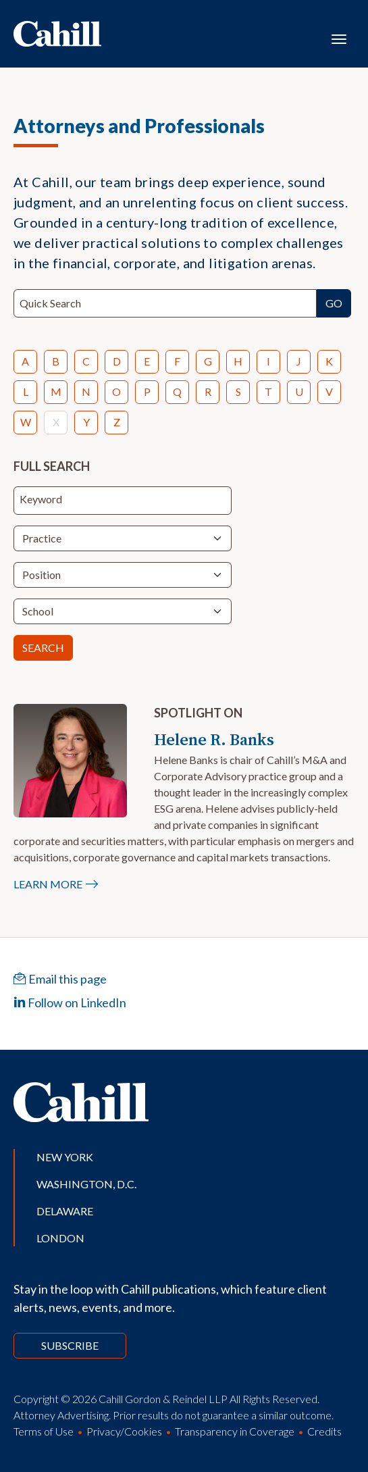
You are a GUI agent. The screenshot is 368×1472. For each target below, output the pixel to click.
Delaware (64, 1210)
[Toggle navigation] (338, 38)
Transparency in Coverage (234, 1431)
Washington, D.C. (86, 1183)
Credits (324, 1431)
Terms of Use (44, 1431)
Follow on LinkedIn (70, 1002)
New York (64, 1156)
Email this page (60, 978)
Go (333, 303)
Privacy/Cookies (124, 1431)
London (60, 1238)
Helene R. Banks (214, 739)
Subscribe (70, 1345)
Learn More (48, 884)
